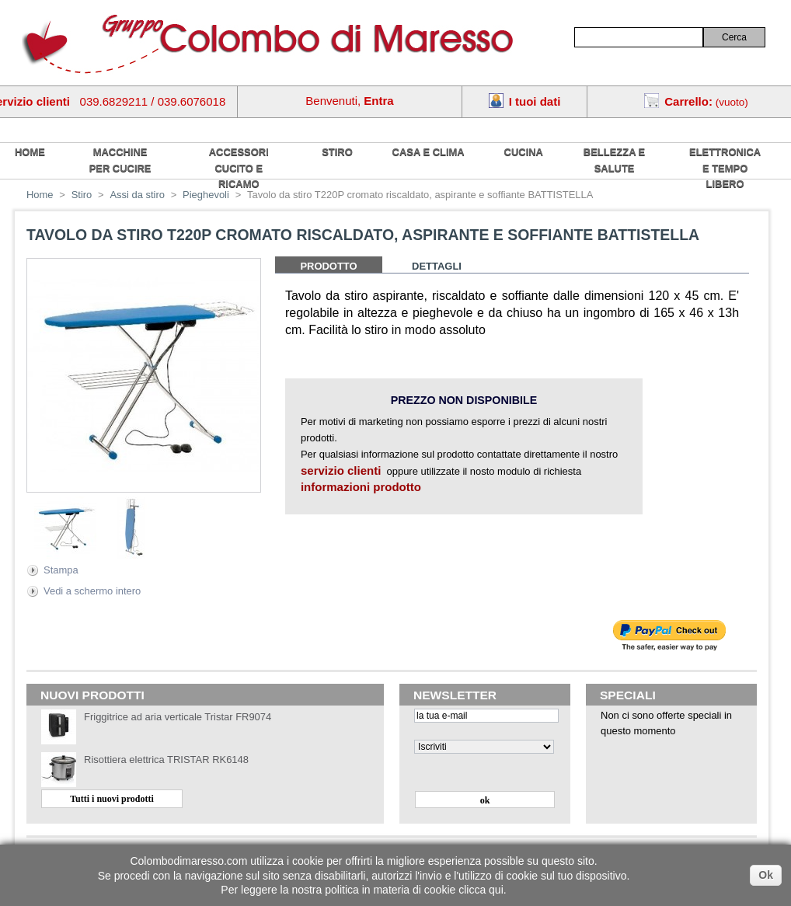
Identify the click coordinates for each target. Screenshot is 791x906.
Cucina (523, 152)
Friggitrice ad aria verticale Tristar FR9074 (177, 717)
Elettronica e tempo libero (725, 168)
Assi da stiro (137, 194)
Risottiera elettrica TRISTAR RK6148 (166, 759)
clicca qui (481, 889)
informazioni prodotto (361, 486)
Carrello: (688, 101)
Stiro (337, 152)
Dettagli (437, 266)
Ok (765, 875)
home (30, 152)
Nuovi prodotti (92, 695)
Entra (378, 100)
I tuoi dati (535, 101)
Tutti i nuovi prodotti (112, 798)
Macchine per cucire (120, 160)
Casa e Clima (428, 152)
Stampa (61, 570)
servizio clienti (341, 470)
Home (40, 194)
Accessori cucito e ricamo (239, 168)
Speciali (628, 695)
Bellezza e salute (614, 160)
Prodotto (328, 266)
